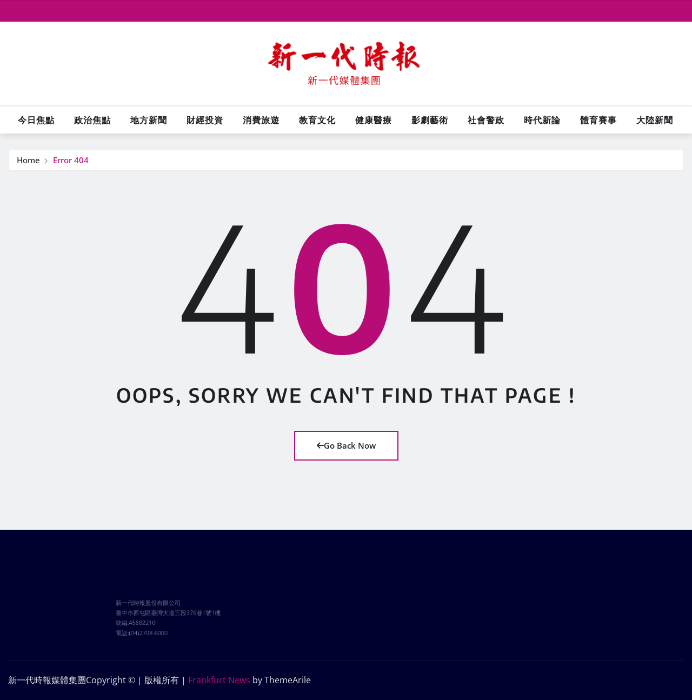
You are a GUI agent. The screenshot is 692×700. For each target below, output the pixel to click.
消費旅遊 (261, 120)
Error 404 (71, 160)
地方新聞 (148, 120)
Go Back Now (346, 445)
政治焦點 (92, 120)
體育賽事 (598, 120)
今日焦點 (36, 120)
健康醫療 (373, 120)
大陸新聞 (654, 120)
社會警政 (486, 120)
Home (28, 160)
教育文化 (317, 120)
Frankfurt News (219, 680)
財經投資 (205, 120)
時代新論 (542, 120)
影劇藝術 (429, 120)
